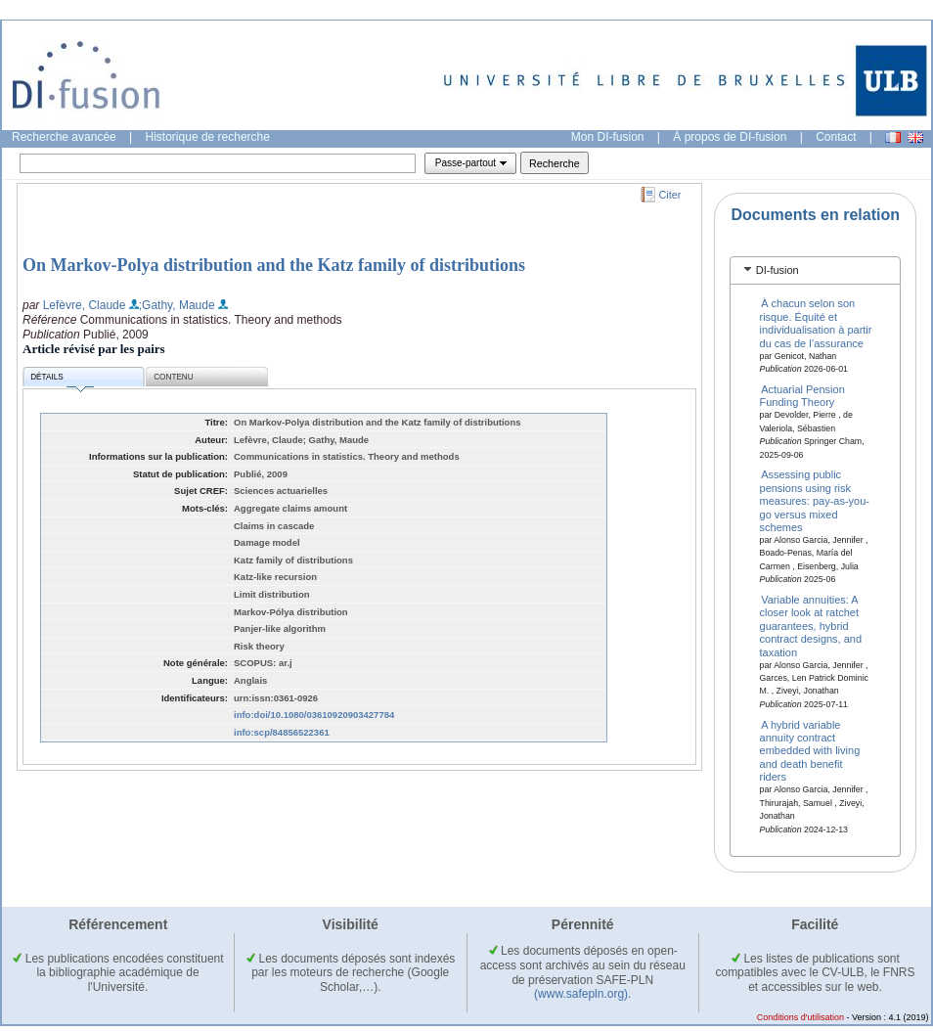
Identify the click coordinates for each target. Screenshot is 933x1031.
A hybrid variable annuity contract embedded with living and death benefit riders (810, 750)
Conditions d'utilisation (800, 1017)
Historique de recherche (208, 137)
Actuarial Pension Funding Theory (802, 395)
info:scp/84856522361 (282, 732)
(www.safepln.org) (581, 994)
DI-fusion (777, 270)
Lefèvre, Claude (84, 305)
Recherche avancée (64, 137)
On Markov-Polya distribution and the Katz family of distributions (273, 265)
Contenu (173, 377)
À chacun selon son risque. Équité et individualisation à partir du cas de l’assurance (816, 322)
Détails (61, 380)
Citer (670, 195)
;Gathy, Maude (177, 305)
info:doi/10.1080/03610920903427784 (314, 714)
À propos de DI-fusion (729, 137)
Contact (836, 137)
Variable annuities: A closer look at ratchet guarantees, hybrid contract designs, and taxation (811, 626)
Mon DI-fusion (607, 137)
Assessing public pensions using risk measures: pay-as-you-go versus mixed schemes (815, 501)
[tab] (815, 270)
